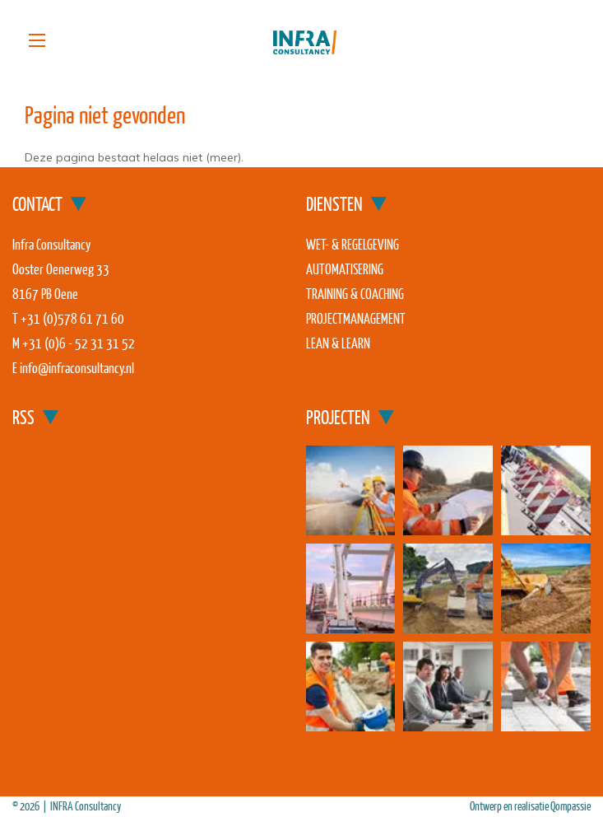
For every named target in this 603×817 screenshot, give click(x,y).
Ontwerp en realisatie (510, 806)
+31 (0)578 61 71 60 (72, 318)
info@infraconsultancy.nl (77, 367)
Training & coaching (355, 293)
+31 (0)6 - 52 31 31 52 (78, 343)
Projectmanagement (356, 318)
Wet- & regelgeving (352, 244)
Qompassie (570, 806)
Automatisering (344, 269)
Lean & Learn (338, 343)
